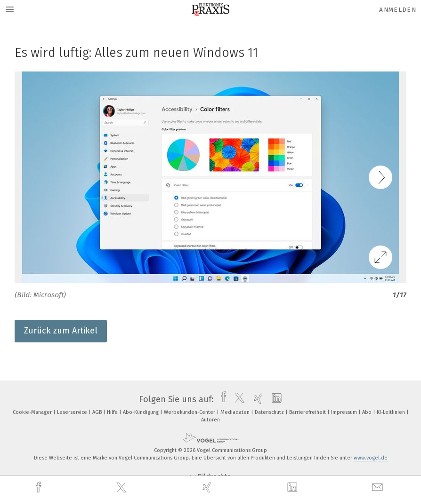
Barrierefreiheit (308, 412)
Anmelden (397, 10)
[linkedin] (293, 488)
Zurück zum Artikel (60, 330)
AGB (97, 412)
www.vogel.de (371, 458)
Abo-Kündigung (141, 412)
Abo (367, 412)
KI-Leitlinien (391, 412)
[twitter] (122, 487)
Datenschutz (270, 412)
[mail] (378, 487)
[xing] (208, 487)
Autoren (210, 420)
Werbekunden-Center (190, 412)
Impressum (344, 412)
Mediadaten (235, 412)
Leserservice (73, 412)
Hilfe (113, 412)
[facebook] (39, 487)
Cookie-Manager (33, 412)
